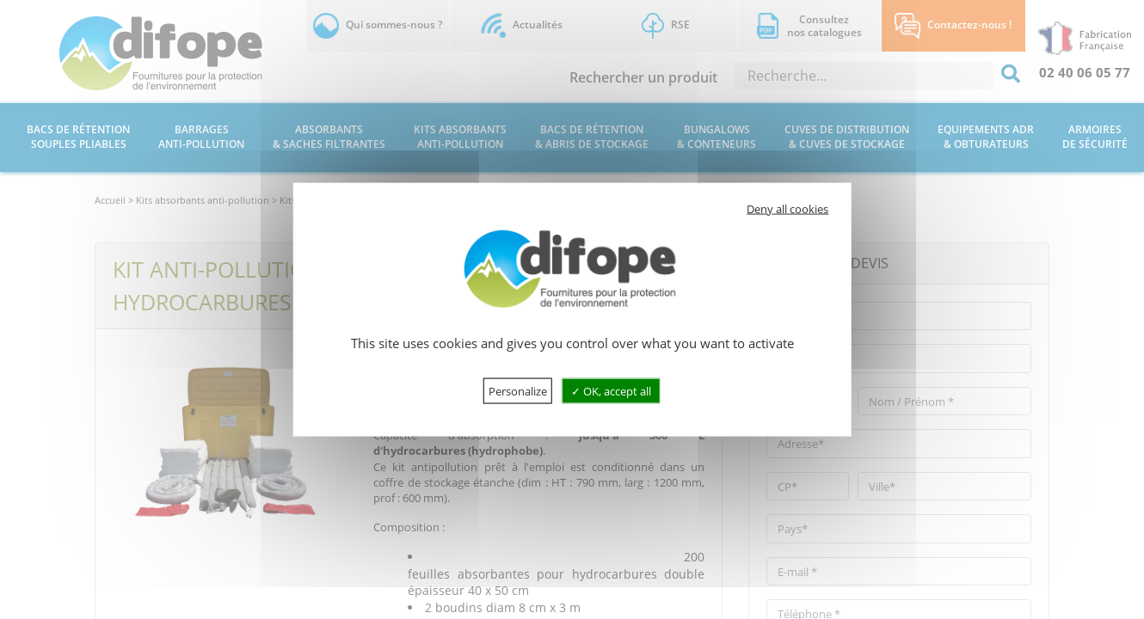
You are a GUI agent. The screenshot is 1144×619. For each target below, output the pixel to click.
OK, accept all (611, 390)
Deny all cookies (787, 209)
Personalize (518, 390)
